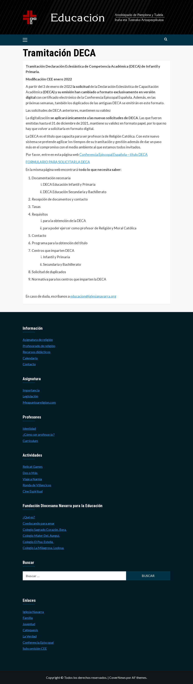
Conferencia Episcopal (38, 642)
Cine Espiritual (33, 491)
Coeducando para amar (39, 523)
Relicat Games (33, 466)
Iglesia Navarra (33, 612)
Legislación (30, 396)
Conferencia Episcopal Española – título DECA (113, 154)
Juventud (29, 624)
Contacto (29, 364)
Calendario (30, 358)
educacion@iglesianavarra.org (93, 296)
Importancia (31, 390)
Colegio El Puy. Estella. (38, 542)
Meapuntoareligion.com (39, 402)
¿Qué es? (29, 517)
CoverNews (117, 677)
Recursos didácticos (36, 352)
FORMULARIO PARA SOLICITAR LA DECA (58, 162)
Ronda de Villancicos (37, 485)
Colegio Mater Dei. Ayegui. (41, 535)
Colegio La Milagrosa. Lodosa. (43, 548)
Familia (28, 618)
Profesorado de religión (39, 346)
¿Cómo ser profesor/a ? (39, 434)
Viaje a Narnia (32, 479)
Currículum (30, 441)
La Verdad (30, 636)
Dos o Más (30, 473)
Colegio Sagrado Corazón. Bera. (44, 529)
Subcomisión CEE (35, 648)
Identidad (29, 428)
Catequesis (30, 630)
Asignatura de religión (38, 339)
